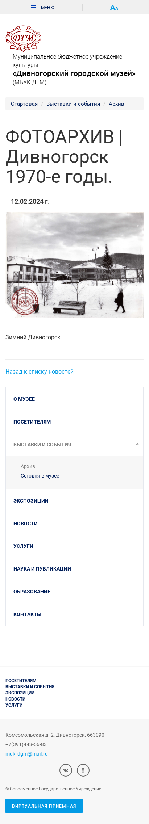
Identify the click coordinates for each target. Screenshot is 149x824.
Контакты (27, 614)
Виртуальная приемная (44, 806)
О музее (24, 398)
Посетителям (32, 421)
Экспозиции (31, 500)
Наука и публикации (42, 568)
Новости (25, 523)
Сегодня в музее (40, 475)
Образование (31, 591)
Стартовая (24, 103)
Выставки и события (73, 103)
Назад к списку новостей (39, 371)
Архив (116, 103)
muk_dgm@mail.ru (26, 753)
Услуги (23, 545)
